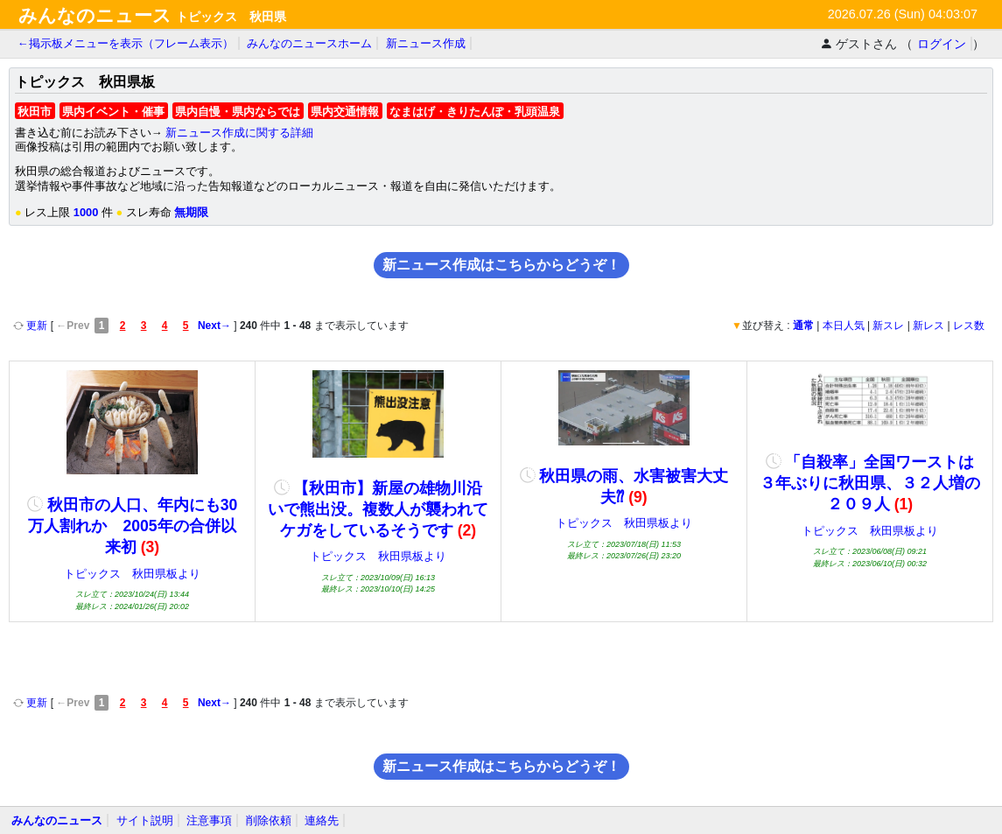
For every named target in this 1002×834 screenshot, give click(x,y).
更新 (32, 325)
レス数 (968, 325)
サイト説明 (144, 820)
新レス (928, 325)
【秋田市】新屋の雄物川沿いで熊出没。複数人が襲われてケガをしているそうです (378, 509)
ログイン (941, 44)
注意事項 (209, 820)
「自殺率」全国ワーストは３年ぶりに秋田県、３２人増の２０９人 (870, 483)
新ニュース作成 (426, 43)
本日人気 (844, 325)
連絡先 (322, 820)
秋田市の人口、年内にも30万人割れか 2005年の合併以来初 (132, 526)
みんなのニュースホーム (309, 43)
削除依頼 (268, 820)
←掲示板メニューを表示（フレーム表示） (126, 43)
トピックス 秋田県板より (132, 573)
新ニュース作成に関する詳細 (239, 132)
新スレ (888, 325)
